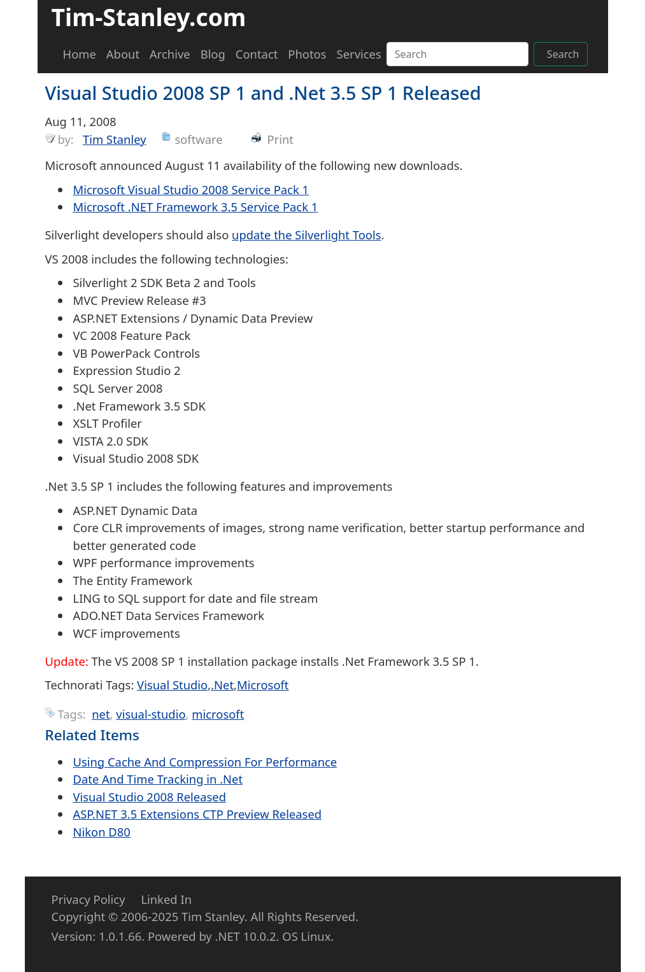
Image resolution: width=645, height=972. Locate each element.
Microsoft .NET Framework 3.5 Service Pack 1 (195, 207)
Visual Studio (172, 685)
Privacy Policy (88, 899)
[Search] (457, 54)
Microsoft (263, 685)
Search (563, 54)
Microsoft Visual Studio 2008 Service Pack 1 (191, 189)
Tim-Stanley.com (149, 17)
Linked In (166, 899)
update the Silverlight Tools (306, 235)
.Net (222, 685)
